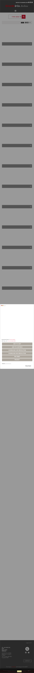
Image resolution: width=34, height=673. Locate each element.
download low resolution (17, 350)
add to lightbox (17, 347)
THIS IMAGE (12, 339)
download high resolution (17, 353)
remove (19, 671)
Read (29, 670)
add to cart (17, 344)
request (17, 359)
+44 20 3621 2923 (12, 341)
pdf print (17, 356)
